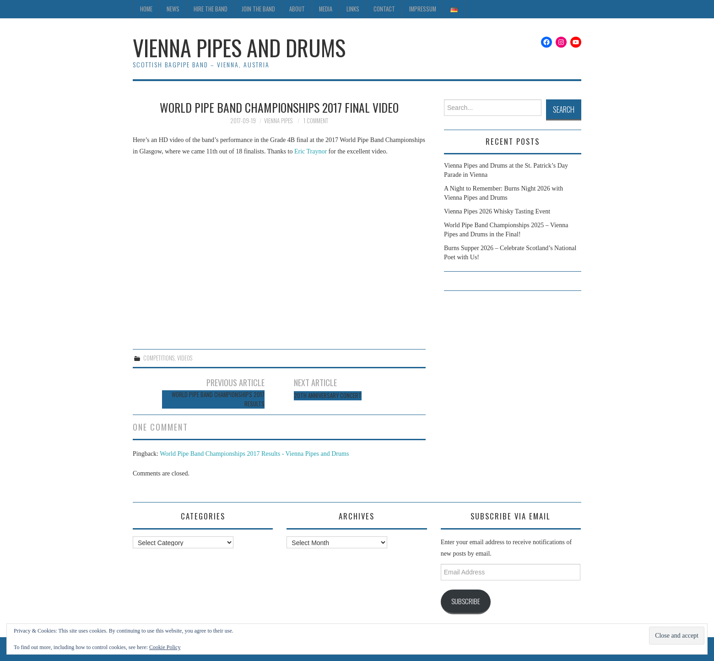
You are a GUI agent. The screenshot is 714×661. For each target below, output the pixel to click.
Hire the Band (210, 9)
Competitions (158, 358)
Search (563, 109)
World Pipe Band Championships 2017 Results (218, 399)
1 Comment (315, 120)
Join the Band (258, 9)
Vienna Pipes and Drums (239, 47)
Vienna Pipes (278, 120)
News (173, 9)
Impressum (422, 9)
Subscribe (465, 600)
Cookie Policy (164, 647)
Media (325, 9)
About (297, 9)
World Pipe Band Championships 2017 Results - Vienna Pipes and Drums (254, 453)
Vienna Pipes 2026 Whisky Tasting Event (497, 211)
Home (146, 9)
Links (352, 9)
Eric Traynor (310, 151)
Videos (184, 358)
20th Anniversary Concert (328, 395)
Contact (384, 9)
